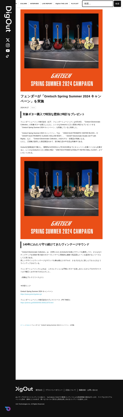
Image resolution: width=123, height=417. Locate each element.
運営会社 (39, 390)
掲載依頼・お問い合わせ (88, 390)
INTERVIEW (34, 3)
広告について (71, 390)
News (33, 107)
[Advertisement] (61, 348)
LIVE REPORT (47, 3)
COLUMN (23, 3)
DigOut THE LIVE (62, 3)
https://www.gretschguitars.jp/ (31, 294)
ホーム (22, 325)
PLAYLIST (74, 3)
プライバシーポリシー (54, 390)
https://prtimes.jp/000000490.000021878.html (36, 303)
